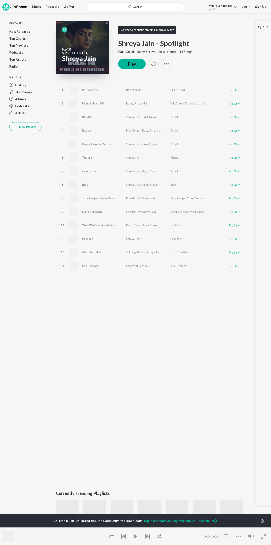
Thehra (87, 157)
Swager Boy (133, 211)
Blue (85, 184)
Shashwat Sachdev (169, 144)
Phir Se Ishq (90, 90)
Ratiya (86, 130)
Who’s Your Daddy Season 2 (187, 103)
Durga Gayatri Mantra (96, 144)
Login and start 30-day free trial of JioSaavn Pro (181, 521)
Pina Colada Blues (137, 130)
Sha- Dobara (90, 266)
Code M (175, 225)
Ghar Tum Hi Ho (92, 252)
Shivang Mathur (135, 252)
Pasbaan (87, 238)
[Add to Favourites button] (153, 64)
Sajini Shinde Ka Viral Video (187, 211)
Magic (145, 171)
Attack (174, 117)
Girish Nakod (149, 117)
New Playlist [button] (25, 127)
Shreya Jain (141, 103)
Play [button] (132, 63)
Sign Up (260, 6)
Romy (129, 103)
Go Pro (69, 6)
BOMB (86, 117)
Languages (220, 5)
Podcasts (52, 6)
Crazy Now (89, 171)
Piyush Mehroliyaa (137, 225)
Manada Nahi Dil (93, 103)
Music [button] (36, 6)
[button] (166, 64)
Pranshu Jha (133, 198)
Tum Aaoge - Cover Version (100, 198)
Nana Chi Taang (92, 211)
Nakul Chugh (149, 144)
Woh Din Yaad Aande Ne (98, 225)
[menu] (221, 7)
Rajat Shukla (133, 90)
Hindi (212, 9)
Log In (246, 6)
